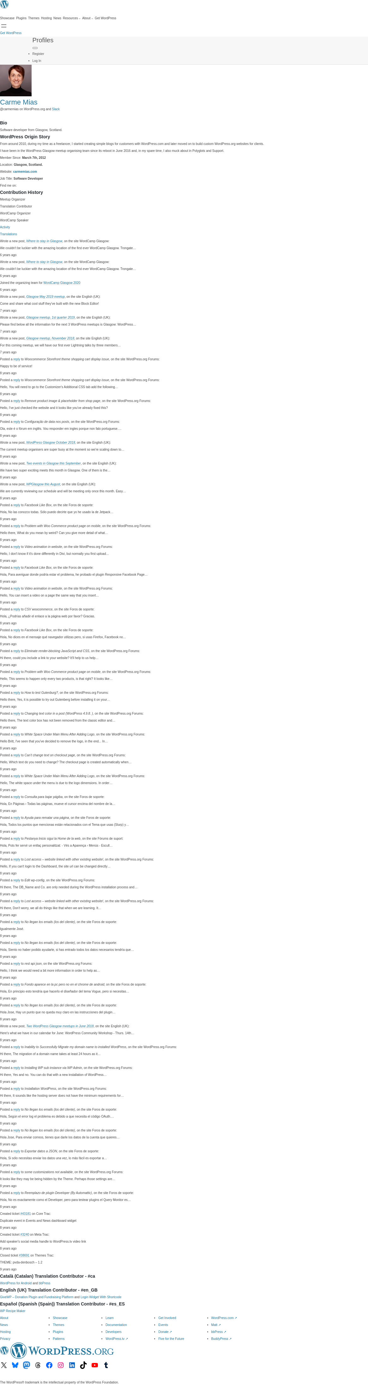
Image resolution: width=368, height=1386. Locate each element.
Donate (165, 1332)
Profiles (43, 40)
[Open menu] (4, 26)
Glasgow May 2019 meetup (45, 296)
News (4, 1325)
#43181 (25, 1213)
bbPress (45, 1283)
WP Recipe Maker (12, 1311)
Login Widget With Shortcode (101, 1297)
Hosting (5, 1332)
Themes (58, 1325)
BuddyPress (221, 1339)
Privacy (5, 1339)
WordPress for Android (16, 1283)
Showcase (60, 1318)
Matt (216, 1325)
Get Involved (167, 1318)
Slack (56, 109)
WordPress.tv (117, 1339)
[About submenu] (87, 18)
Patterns (58, 1339)
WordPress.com (224, 1318)
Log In (37, 61)
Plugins (58, 1332)
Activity (5, 227)
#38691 (24, 1255)
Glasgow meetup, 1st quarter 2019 (50, 317)
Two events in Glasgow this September (53, 463)
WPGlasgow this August (43, 484)
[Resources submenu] (72, 18)
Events (163, 1325)
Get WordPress (10, 33)
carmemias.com (25, 171)
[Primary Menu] (35, 48)
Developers (114, 1332)
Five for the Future (171, 1339)
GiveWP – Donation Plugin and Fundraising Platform (37, 1297)
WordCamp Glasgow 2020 (61, 283)
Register (38, 54)
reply (16, 359)
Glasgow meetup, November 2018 (50, 338)
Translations (8, 234)
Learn (110, 1318)
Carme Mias (19, 102)
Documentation (116, 1325)
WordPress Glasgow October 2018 (50, 442)
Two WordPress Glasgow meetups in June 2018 (60, 1026)
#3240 (24, 1234)
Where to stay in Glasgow (44, 241)
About (4, 1318)
